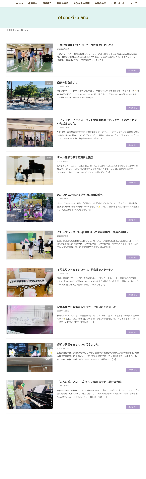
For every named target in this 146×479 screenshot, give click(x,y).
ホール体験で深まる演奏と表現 (75, 157)
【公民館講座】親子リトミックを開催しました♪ (85, 45)
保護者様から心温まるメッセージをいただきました (86, 307)
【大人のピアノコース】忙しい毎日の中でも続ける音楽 (89, 382)
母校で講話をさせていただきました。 (79, 344)
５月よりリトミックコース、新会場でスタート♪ (85, 269)
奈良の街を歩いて (67, 82)
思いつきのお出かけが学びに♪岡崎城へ (79, 195)
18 (83, 421)
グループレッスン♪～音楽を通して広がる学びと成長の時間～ (92, 232)
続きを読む (133, 70)
